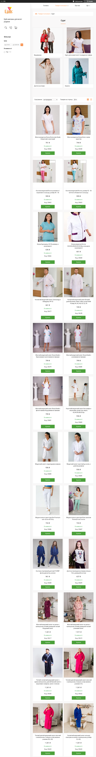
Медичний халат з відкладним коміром (47, 464)
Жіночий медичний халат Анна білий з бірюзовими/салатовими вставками (47, 356)
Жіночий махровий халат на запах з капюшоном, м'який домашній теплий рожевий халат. (79, 626)
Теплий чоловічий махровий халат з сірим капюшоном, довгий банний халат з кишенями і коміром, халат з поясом (47, 682)
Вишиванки (37, 55)
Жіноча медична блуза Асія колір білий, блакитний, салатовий (48, 138)
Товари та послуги (61, 5)
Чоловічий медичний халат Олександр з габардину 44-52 (48, 300)
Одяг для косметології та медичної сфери (78, 55)
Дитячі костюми (39, 86)
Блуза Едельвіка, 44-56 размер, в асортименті (47, 245)
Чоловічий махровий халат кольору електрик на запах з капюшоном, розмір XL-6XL (78, 737)
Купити (47, 153)
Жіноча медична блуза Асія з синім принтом (78, 138)
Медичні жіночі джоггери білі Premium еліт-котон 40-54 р (47, 518)
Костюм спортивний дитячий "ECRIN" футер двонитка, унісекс (48, 572)
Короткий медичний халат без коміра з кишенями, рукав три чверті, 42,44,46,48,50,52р (78, 410)
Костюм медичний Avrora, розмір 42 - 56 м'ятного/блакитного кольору (79, 191)
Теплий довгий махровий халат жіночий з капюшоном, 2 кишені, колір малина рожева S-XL (79, 682)
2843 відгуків (79, 1)
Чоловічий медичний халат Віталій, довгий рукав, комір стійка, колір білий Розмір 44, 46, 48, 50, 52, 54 (78, 301)
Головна (45, 5)
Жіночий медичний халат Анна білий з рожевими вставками (78, 356)
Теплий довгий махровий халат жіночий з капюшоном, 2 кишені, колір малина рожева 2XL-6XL (48, 737)
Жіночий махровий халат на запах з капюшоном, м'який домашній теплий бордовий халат (48, 626)
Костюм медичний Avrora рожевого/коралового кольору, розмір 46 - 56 (48, 191)
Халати (67, 86)
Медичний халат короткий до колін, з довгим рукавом (79, 465)
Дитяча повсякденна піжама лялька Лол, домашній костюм (79, 572)
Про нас (77, 5)
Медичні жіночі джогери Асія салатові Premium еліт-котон (78, 518)
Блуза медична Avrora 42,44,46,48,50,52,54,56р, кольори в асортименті (78, 246)
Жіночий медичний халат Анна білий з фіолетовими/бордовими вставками (47, 409)
